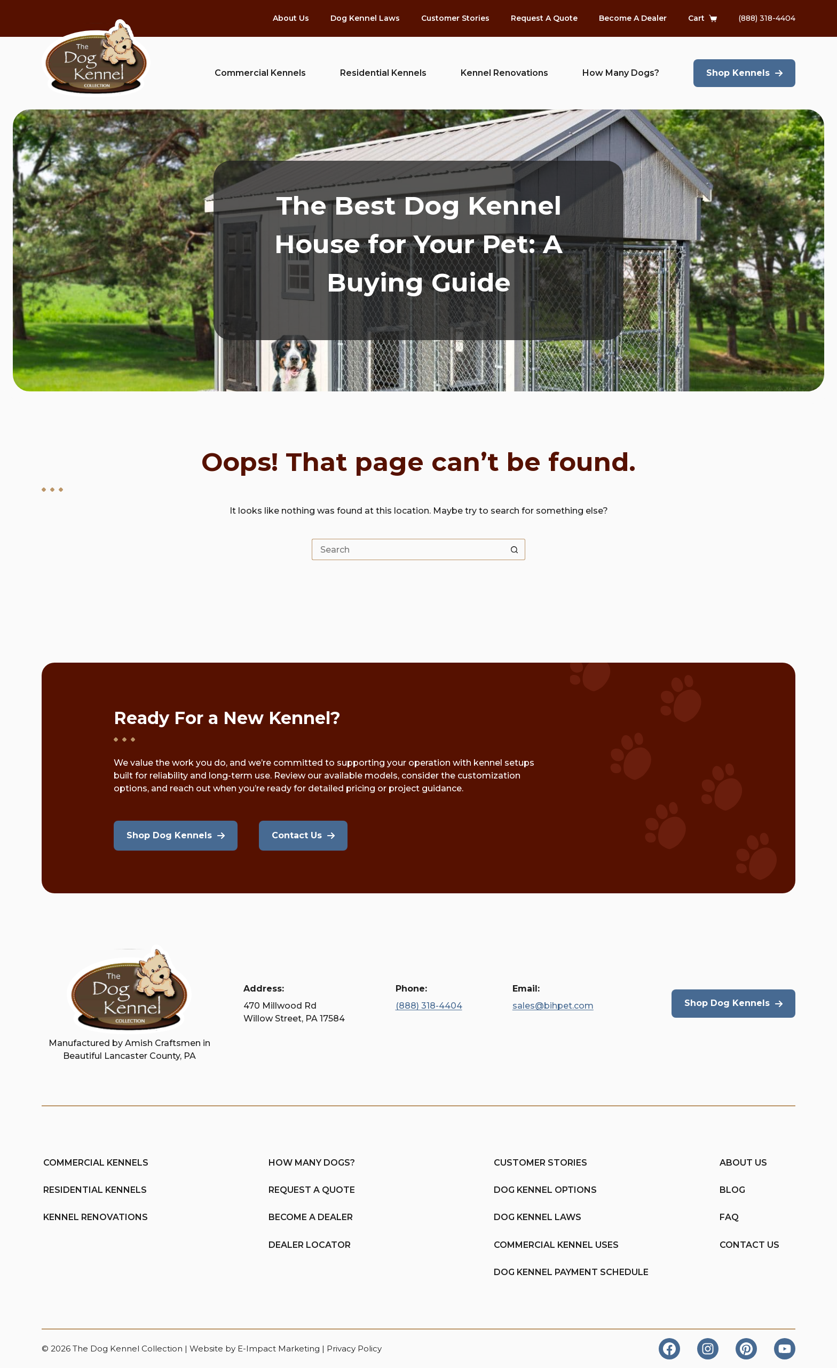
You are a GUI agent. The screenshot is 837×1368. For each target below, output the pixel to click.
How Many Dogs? (620, 73)
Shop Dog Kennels (727, 1003)
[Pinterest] (746, 1348)
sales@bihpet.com (553, 1006)
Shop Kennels (738, 73)
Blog (732, 1190)
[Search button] (514, 549)
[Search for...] (408, 549)
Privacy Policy (354, 1348)
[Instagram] (707, 1348)
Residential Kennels (383, 73)
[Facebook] (669, 1348)
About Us (291, 18)
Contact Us (749, 1245)
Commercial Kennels (260, 73)
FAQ (729, 1217)
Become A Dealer (633, 18)
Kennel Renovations (504, 73)
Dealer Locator (307, 1245)
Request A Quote (544, 18)
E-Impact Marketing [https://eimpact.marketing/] (279, 1348)
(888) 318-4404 (766, 18)
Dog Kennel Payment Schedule (532, 1272)
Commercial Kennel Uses (532, 1245)
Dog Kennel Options (532, 1190)
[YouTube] (784, 1348)
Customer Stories (455, 18)
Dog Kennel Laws (365, 18)
